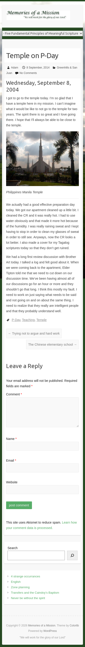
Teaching (28, 320)
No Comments (28, 73)
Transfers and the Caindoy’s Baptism (35, 592)
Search (12, 548)
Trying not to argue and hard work (34, 333)
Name (11, 439)
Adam (14, 67)
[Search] (72, 555)
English (16, 581)
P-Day (16, 320)
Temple (41, 320)
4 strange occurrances (25, 576)
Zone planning (20, 587)
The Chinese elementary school (52, 344)
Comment (14, 394)
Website (11, 482)
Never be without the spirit (28, 598)
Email (11, 460)
